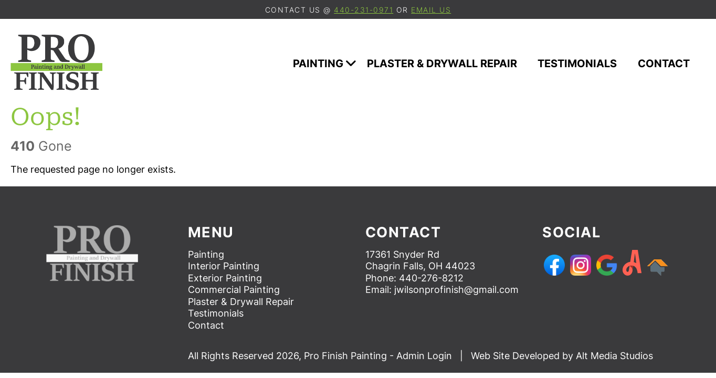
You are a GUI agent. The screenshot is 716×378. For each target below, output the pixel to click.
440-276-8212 (431, 278)
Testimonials (582, 63)
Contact (669, 63)
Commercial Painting (234, 289)
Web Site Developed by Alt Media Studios (562, 355)
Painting (324, 63)
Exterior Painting (225, 278)
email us (431, 9)
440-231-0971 (363, 9)
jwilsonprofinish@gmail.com (456, 289)
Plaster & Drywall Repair (447, 63)
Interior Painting (223, 265)
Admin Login (424, 355)
